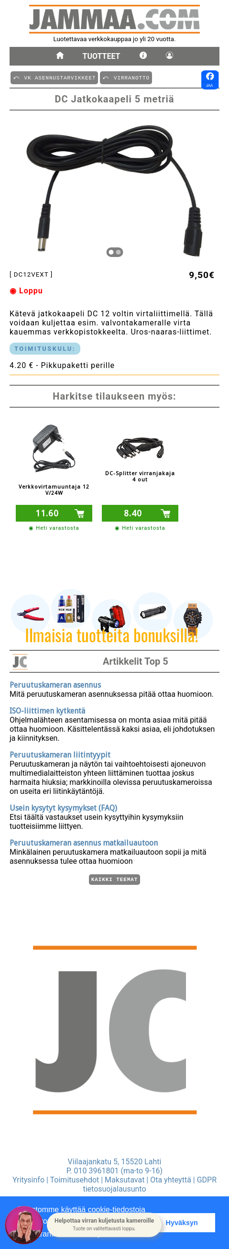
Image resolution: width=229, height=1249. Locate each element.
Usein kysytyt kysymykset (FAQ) (63, 806)
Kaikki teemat (114, 878)
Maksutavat (124, 1179)
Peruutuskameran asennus (55, 683)
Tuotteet (101, 56)
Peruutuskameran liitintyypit (60, 753)
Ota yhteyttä (170, 1179)
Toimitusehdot (74, 1179)
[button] (104, 1225)
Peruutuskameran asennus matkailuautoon (84, 841)
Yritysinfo (28, 1179)
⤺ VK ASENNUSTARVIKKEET (54, 77)
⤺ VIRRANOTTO (125, 77)
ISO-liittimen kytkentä (47, 709)
